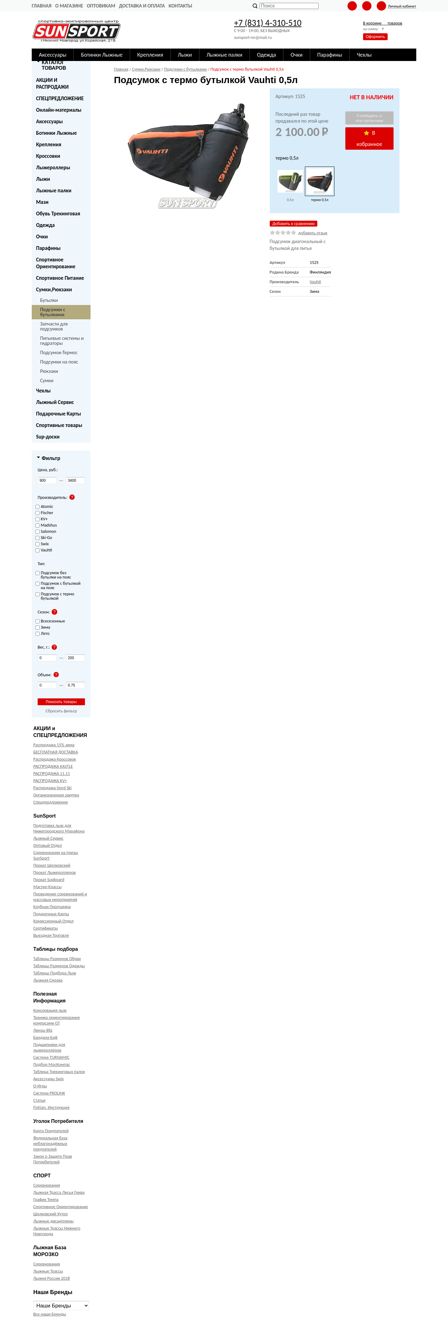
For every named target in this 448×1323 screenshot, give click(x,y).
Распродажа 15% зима (53, 745)
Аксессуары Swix (48, 1078)
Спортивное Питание (60, 278)
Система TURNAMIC (51, 1057)
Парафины (48, 248)
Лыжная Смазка (48, 980)
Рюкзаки (49, 371)
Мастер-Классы (47, 886)
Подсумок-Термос (58, 352)
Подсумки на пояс (59, 362)
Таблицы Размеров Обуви (57, 958)
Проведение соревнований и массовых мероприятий (60, 896)
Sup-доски (47, 437)
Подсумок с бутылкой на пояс (58, 585)
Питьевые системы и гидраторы (62, 340)
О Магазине (69, 6)
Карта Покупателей (50, 1130)
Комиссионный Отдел (53, 921)
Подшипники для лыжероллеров (49, 1047)
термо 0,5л (319, 200)
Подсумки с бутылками (52, 312)
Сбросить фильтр (61, 711)
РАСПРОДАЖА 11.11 (51, 773)
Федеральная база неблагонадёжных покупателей (50, 1143)
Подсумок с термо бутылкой (54, 596)
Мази (42, 202)
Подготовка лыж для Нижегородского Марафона (59, 828)
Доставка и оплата (142, 6)
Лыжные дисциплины (53, 1221)
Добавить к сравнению (294, 223)
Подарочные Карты (58, 414)
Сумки (47, 380)
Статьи (39, 1100)
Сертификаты (45, 928)
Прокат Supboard (48, 879)
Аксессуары (49, 121)
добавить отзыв (312, 233)
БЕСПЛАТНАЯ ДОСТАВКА (55, 752)
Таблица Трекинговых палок (59, 1071)
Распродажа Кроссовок (54, 759)
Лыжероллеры (53, 167)
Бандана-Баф (45, 1037)
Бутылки (49, 300)
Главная (41, 6)
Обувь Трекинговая (58, 213)
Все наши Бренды (49, 1314)
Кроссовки (48, 156)
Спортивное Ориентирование (55, 263)
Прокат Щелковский (51, 865)
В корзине (382, 23)
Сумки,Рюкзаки (54, 289)
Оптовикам (101, 6)
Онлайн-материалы (59, 110)
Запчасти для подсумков (54, 326)
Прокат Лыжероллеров (54, 872)
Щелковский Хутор (50, 1214)
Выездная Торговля (51, 935)
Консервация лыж (50, 1010)
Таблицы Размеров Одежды (59, 966)
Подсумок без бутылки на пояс (53, 575)
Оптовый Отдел (47, 845)
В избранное (369, 138)
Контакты (180, 6)
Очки (42, 236)
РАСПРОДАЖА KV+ (50, 780)
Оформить (375, 36)
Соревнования (46, 1185)
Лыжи (43, 179)
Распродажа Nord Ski (52, 788)
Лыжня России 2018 (51, 1278)
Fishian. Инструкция (51, 1107)
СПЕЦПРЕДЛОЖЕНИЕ (60, 98)
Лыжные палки (53, 190)
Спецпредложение (50, 802)
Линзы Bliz (43, 1030)
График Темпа (45, 1199)
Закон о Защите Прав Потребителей (52, 1159)
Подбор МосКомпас (51, 1064)
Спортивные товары (59, 425)
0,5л (290, 200)
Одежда (45, 225)
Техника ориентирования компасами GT (56, 1020)
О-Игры (40, 1086)
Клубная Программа (52, 906)
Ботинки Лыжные (56, 133)
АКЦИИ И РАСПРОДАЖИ (52, 83)
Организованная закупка (56, 795)
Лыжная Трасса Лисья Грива (59, 1192)
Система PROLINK (49, 1093)
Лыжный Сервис (55, 402)
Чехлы (43, 390)
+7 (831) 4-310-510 (267, 22)
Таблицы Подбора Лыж (54, 973)
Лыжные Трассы (48, 1271)
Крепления (48, 144)
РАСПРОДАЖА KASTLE (53, 766)
